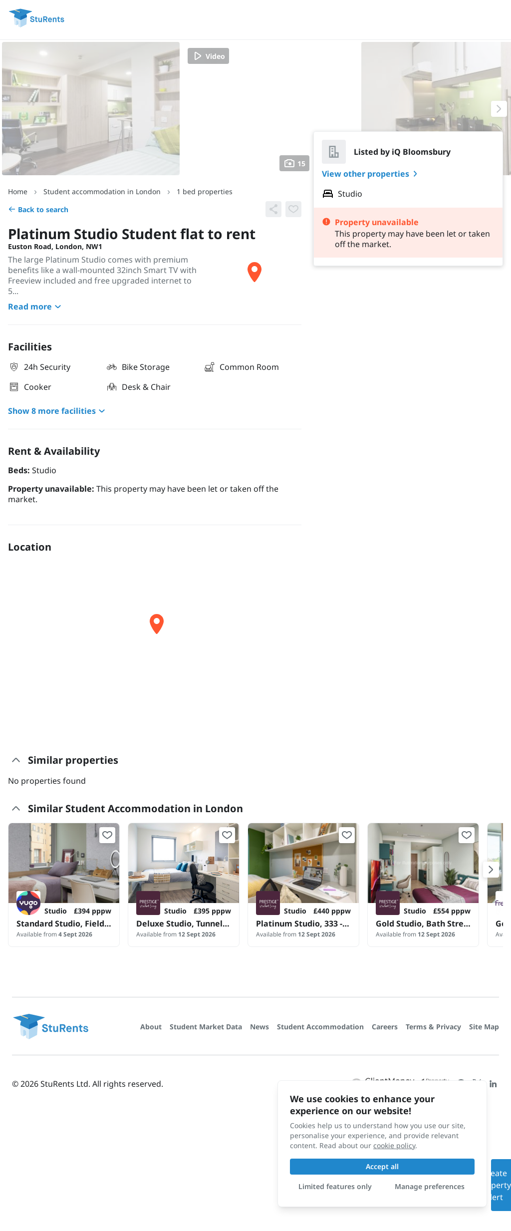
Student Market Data (206, 1026)
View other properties (371, 174)
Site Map (484, 1026)
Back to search (38, 209)
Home (17, 191)
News (259, 1026)
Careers (385, 1026)
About (151, 1026)
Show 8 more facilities (58, 411)
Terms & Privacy (433, 1026)
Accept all (382, 1166)
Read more (36, 306)
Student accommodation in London (102, 191)
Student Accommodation (320, 1026)
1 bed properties (205, 191)
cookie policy (394, 1145)
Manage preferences (430, 1186)
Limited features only (335, 1186)
